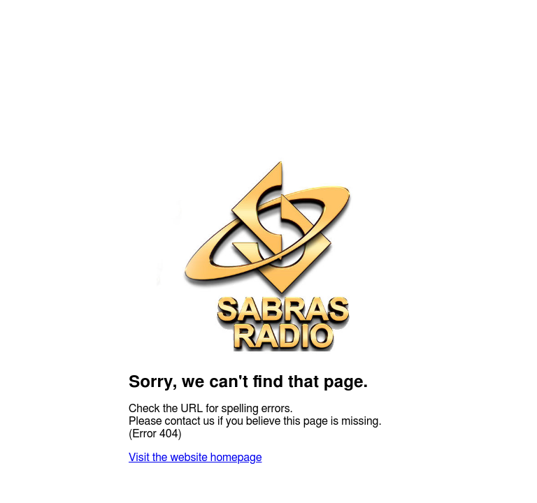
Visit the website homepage (195, 457)
